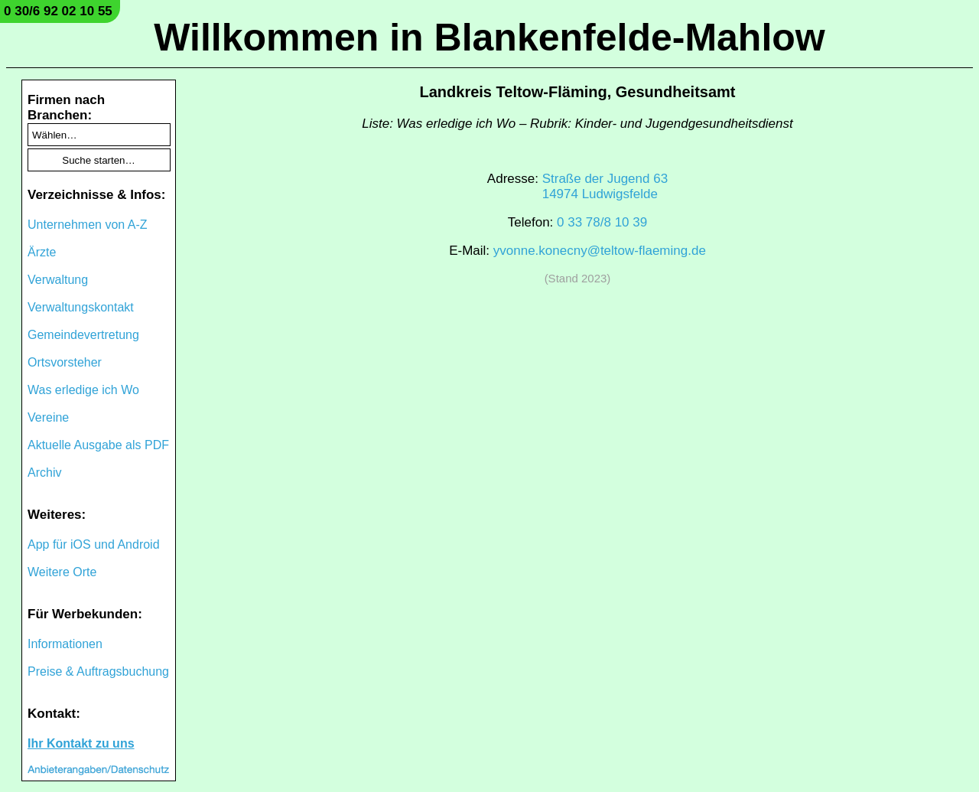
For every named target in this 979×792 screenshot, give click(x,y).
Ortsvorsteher (65, 362)
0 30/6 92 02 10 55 (58, 11)
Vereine (48, 417)
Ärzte (42, 252)
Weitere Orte (62, 572)
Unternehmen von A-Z (88, 224)
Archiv (44, 472)
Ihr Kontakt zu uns (81, 743)
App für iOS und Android (94, 544)
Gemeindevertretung (83, 334)
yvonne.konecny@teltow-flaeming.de (599, 250)
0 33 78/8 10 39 (602, 222)
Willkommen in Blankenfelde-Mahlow (489, 37)
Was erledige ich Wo (83, 389)
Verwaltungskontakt (81, 307)
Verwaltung (58, 279)
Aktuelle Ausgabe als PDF (98, 444)
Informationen (65, 643)
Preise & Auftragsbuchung (98, 671)
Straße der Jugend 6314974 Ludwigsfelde (605, 186)
